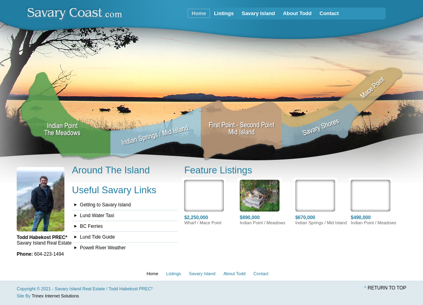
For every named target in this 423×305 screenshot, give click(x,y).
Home (199, 13)
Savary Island (258, 13)
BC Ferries (91, 226)
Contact (329, 13)
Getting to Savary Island (105, 205)
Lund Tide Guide (97, 237)
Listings (224, 13)
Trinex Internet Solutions (55, 295)
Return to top (387, 288)
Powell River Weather (103, 248)
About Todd (297, 13)
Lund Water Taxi (97, 215)
